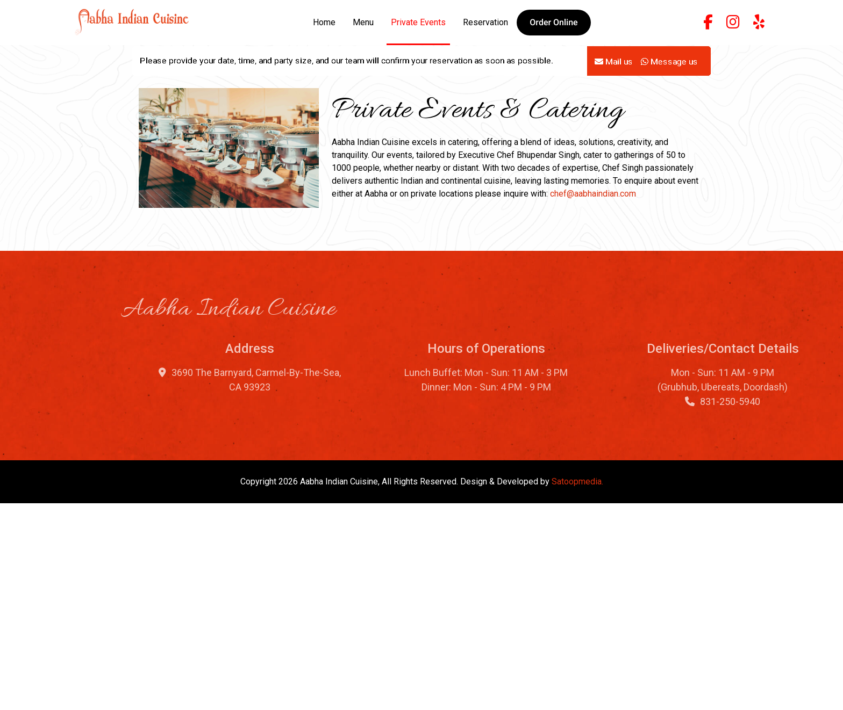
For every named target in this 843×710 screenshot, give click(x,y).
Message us (669, 103)
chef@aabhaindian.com (593, 400)
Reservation (485, 22)
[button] (553, 22)
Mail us (614, 103)
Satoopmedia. (577, 688)
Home (324, 22)
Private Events (418, 22)
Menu (363, 22)
